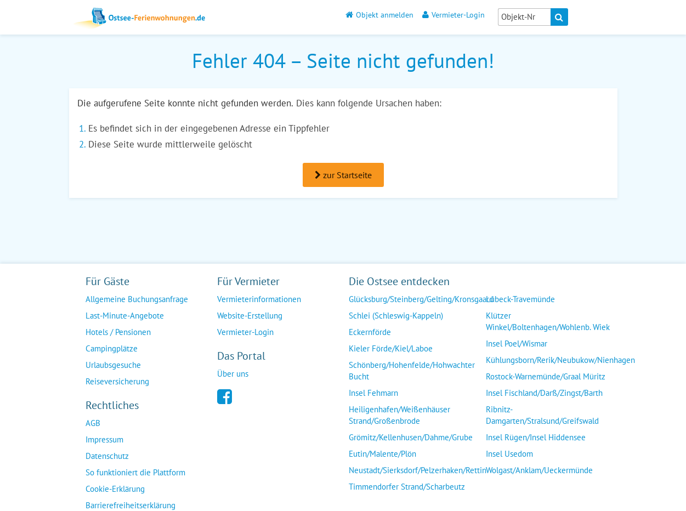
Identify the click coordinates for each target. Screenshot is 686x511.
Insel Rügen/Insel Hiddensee (536, 437)
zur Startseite (343, 174)
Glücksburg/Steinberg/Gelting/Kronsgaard (421, 299)
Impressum (104, 439)
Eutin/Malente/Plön (382, 453)
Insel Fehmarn (373, 393)
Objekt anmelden (379, 14)
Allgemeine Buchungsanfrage (137, 299)
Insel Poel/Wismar (516, 343)
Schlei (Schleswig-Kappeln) (396, 315)
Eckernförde (370, 332)
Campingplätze (112, 348)
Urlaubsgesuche (113, 365)
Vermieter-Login (453, 14)
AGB (93, 423)
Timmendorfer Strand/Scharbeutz (407, 486)
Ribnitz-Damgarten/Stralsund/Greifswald (542, 415)
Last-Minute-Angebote (125, 315)
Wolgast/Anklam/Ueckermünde (539, 470)
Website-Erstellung (249, 315)
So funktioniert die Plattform (135, 472)
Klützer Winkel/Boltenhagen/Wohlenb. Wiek (548, 321)
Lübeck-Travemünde (520, 299)
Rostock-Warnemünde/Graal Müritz (545, 376)
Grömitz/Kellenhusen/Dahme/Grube (411, 437)
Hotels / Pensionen (118, 332)
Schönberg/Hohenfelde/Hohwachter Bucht (412, 371)
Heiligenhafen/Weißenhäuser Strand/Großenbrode (399, 415)
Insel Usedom (509, 453)
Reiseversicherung (117, 381)
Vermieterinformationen (259, 299)
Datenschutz (107, 456)
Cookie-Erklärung (115, 489)
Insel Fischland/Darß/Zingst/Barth (544, 393)
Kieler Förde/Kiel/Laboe (391, 348)
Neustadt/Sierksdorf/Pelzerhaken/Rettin (417, 470)
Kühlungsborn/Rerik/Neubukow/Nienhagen (560, 360)
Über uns (232, 373)
